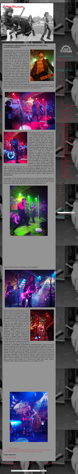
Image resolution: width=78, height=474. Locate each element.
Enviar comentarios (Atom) (16, 466)
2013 (60, 199)
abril (61, 99)
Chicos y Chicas (61, 64)
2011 (60, 204)
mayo (61, 97)
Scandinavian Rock (33, 451)
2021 (60, 183)
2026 (60, 72)
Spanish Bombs (61, 66)
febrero (62, 103)
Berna (16, 450)
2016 (60, 193)
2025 (60, 74)
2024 (60, 76)
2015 (60, 195)
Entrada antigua (48, 463)
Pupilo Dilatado (13, 6)
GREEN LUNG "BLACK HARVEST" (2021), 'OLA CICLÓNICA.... (66, 148)
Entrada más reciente (11, 463)
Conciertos (39, 450)
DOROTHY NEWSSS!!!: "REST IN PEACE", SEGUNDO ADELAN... (66, 172)
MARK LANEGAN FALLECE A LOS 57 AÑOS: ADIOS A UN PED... (67, 120)
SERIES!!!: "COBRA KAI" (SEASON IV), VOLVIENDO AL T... (66, 134)
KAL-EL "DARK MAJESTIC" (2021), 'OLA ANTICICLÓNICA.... (66, 152)
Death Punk (49, 450)
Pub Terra (16, 451)
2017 (60, 191)
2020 (60, 185)
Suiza (40, 451)
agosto (62, 91)
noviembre (63, 84)
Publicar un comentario (11, 457)
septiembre (63, 89)
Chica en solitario (62, 62)
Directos (6, 451)
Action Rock (11, 450)
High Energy (11, 451)
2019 (60, 187)
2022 (60, 81)
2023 (60, 78)
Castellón (33, 450)
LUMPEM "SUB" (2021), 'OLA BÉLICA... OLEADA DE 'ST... (67, 106)
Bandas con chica (62, 60)
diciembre (62, 82)
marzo (62, 101)
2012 (60, 202)
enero (61, 180)
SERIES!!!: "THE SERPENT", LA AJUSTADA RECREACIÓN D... (67, 116)
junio (61, 95)
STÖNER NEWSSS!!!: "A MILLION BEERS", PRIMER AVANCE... (66, 125)
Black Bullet (28, 450)
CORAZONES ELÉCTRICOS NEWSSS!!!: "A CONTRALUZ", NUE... (67, 139)
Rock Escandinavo (24, 451)
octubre (62, 86)
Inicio (30, 463)
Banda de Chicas (62, 58)
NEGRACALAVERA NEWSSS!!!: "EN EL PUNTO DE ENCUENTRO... (65, 167)
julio (61, 93)
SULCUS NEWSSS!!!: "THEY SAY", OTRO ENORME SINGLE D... (67, 162)
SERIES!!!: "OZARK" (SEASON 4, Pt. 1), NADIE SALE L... (67, 129)
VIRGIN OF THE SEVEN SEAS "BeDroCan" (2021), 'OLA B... (67, 111)
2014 (60, 197)
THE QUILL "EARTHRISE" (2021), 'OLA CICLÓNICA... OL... (67, 143)
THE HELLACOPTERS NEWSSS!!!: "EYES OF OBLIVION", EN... (66, 177)
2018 (60, 189)
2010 (60, 206)
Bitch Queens (21, 450)
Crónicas (44, 450)
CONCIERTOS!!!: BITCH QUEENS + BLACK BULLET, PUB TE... (66, 157)
